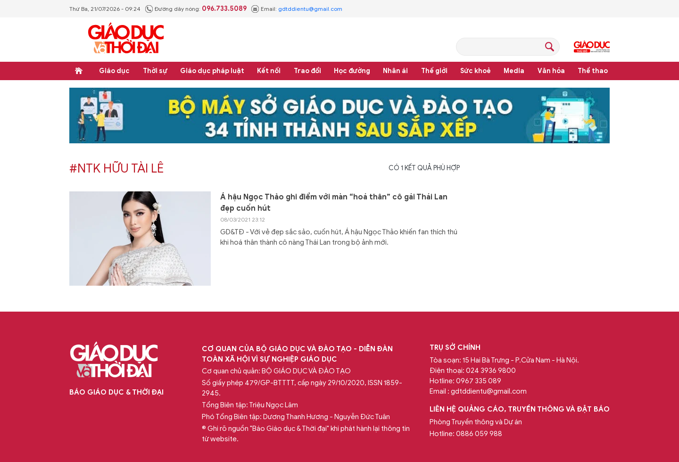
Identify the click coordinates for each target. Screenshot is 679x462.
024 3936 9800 (491, 370)
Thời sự (155, 71)
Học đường (352, 71)
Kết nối (269, 71)
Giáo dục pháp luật (212, 71)
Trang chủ (78, 71)
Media (514, 71)
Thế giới (434, 71)
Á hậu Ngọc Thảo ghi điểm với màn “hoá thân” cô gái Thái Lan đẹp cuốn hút (333, 202)
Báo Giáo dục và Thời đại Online (126, 39)
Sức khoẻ (475, 71)
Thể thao (593, 71)
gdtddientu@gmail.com (310, 8)
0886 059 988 (479, 433)
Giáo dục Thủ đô (592, 47)
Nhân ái (395, 71)
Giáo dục (114, 71)
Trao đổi (307, 71)
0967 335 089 (478, 381)
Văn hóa (551, 71)
